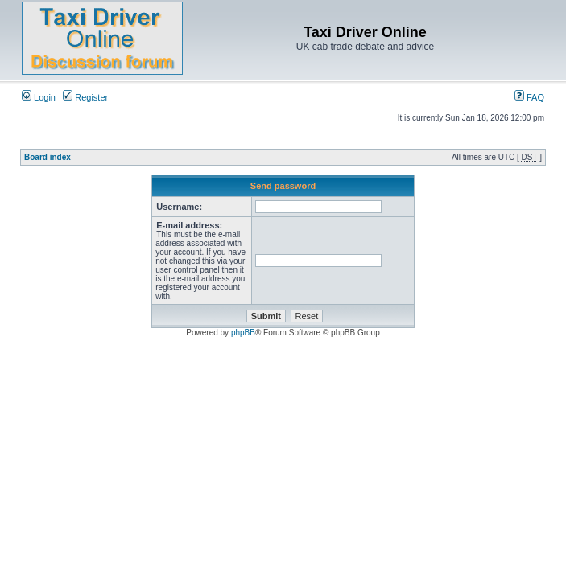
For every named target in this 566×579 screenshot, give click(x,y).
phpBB (243, 332)
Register (85, 97)
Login (39, 97)
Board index (47, 157)
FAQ (529, 97)
